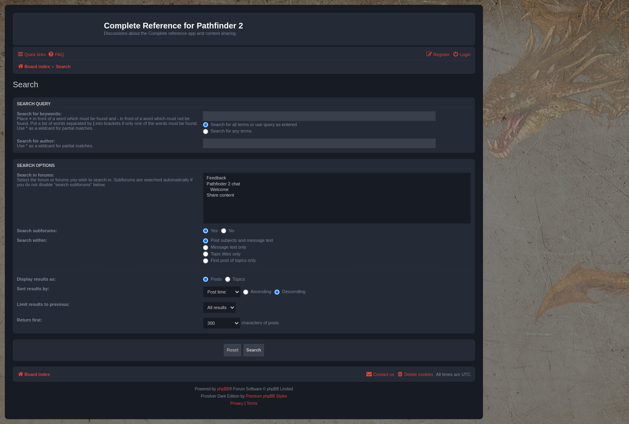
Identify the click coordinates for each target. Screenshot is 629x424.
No (227, 230)
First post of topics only (229, 260)
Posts (212, 279)
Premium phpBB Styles (266, 396)
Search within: (32, 240)
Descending (289, 291)
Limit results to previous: (43, 304)
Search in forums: (36, 175)
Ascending (257, 291)
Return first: (29, 319)
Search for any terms (227, 131)
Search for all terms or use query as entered (250, 124)
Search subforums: (37, 230)
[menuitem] (56, 54)
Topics (235, 279)
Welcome (337, 190)
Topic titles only (221, 253)
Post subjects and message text (238, 240)
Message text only (224, 247)
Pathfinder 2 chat (337, 184)
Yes (210, 230)
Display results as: (36, 279)
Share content (337, 195)
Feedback (337, 178)
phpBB (223, 389)
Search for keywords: (39, 113)
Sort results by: (33, 288)
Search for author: (36, 141)
